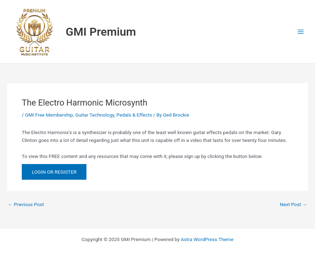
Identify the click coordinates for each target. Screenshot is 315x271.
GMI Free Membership (49, 115)
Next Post (293, 204)
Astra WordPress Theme (207, 239)
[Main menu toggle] (301, 31)
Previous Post (26, 204)
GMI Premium (101, 32)
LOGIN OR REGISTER (54, 172)
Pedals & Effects (134, 115)
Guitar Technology (94, 115)
